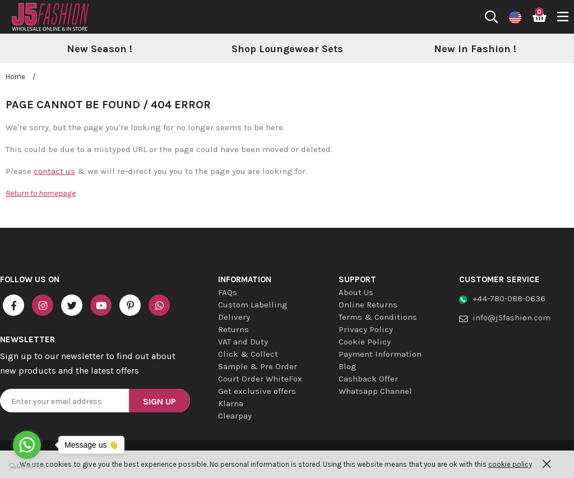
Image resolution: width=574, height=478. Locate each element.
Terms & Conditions (378, 317)
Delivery (234, 317)
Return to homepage (41, 193)
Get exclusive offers (257, 391)
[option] (99, 49)
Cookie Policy (365, 342)
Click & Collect (248, 354)
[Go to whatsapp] (27, 445)
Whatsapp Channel (375, 391)
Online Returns (368, 305)
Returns (233, 329)
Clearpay (235, 416)
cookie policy (510, 464)
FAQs (227, 292)
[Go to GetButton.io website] (27, 466)
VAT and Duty (243, 342)
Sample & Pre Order (257, 366)
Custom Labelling (253, 305)
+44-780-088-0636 (509, 298)
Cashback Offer (368, 379)
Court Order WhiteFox (260, 379)
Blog (348, 366)
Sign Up (159, 401)
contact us (54, 171)
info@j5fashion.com (511, 317)
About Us (356, 292)
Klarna (230, 403)
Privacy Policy (366, 329)
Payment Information (380, 354)
